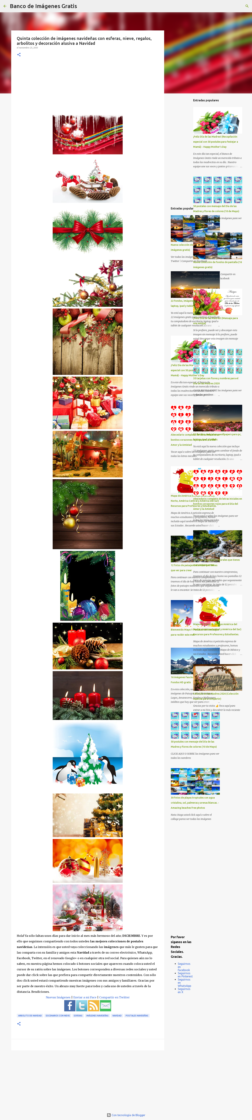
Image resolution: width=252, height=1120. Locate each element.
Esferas (78, 1015)
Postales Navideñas (137, 1015)
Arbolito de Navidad (30, 1015)
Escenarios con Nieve (58, 1015)
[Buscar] (82, 6)
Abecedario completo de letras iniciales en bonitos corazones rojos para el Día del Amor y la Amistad (217, 503)
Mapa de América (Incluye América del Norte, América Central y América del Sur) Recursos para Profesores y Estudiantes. (217, 629)
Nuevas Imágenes (58, 997)
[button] (19, 54)
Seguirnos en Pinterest (185, 975)
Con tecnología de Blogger (126, 1115)
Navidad (117, 1015)
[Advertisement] (88, 88)
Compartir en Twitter (114, 997)
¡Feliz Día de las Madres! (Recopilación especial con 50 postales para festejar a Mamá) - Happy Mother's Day (215, 141)
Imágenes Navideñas (97, 1015)
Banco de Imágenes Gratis (43, 6)
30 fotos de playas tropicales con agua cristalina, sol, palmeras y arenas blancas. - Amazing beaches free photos (195, 802)
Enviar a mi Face (84, 997)
